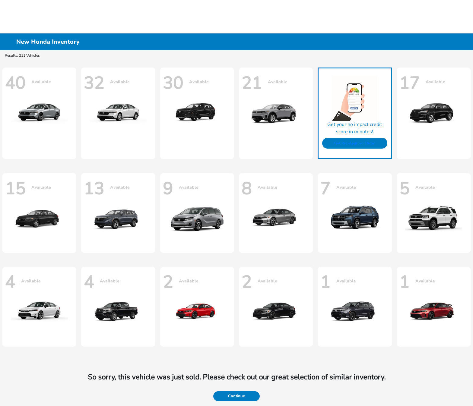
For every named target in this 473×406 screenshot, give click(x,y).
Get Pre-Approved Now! (354, 143)
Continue (236, 396)
